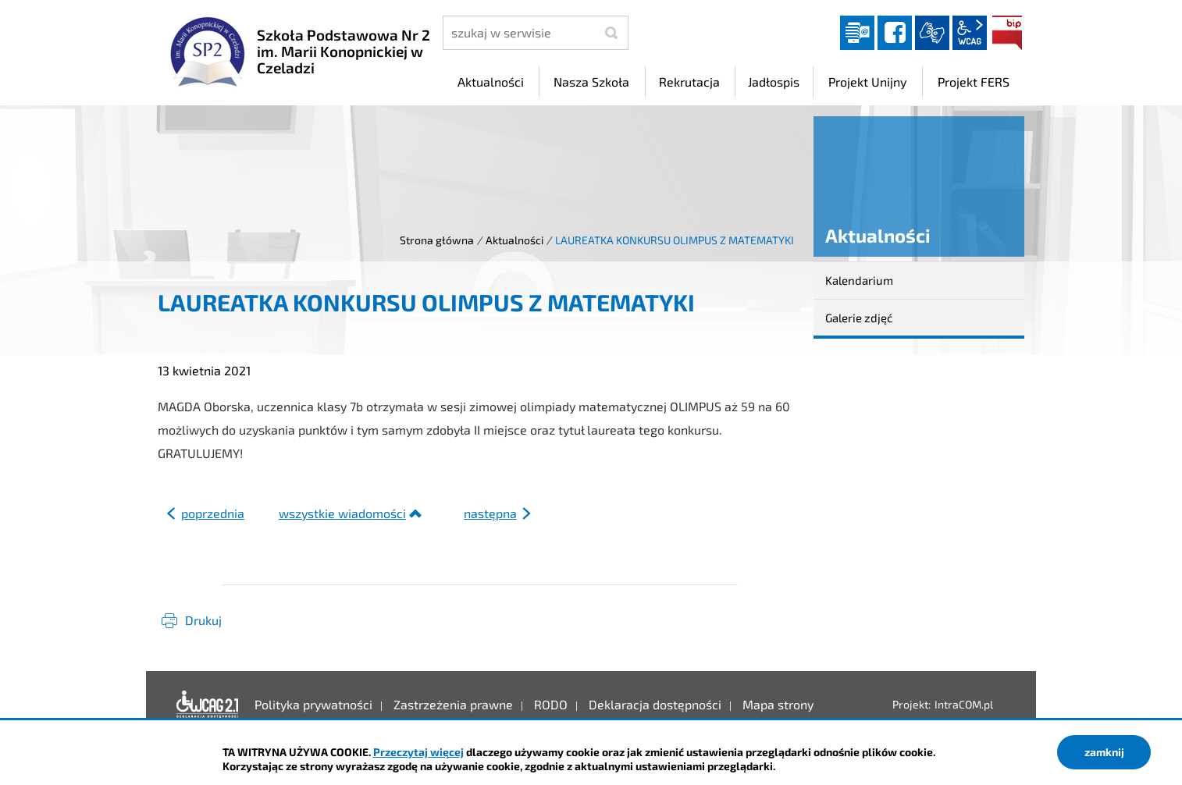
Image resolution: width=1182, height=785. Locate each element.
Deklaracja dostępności (208, 704)
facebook (895, 33)
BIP (1007, 33)
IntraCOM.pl (964, 704)
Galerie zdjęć (858, 318)
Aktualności (514, 240)
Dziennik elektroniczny (857, 33)
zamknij (1104, 751)
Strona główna (437, 240)
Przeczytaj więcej (418, 751)
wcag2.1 (969, 33)
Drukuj (203, 620)
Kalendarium (859, 280)
